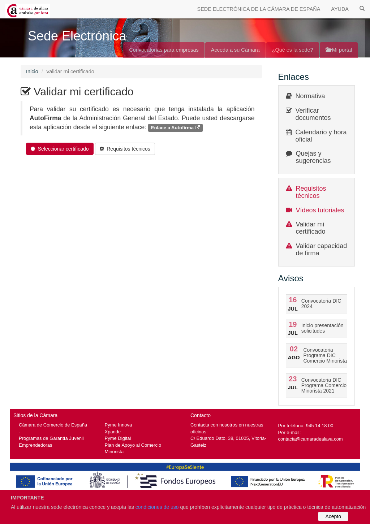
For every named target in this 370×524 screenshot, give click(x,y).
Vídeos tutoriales (320, 210)
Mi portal (339, 50)
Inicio (32, 71)
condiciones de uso (157, 507)
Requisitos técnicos (311, 192)
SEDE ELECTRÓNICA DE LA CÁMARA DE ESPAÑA (258, 9)
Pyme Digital (118, 438)
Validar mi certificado (311, 228)
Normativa (310, 96)
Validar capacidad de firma (321, 249)
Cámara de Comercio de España (53, 425)
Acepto (333, 516)
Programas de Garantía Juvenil (51, 438)
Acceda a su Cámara (235, 50)
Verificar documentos (313, 114)
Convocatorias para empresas (164, 50)
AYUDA (340, 9)
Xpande (113, 431)
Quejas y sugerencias (313, 157)
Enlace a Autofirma (175, 127)
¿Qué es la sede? (292, 50)
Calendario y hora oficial (321, 136)
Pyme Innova (118, 425)
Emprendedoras (35, 445)
